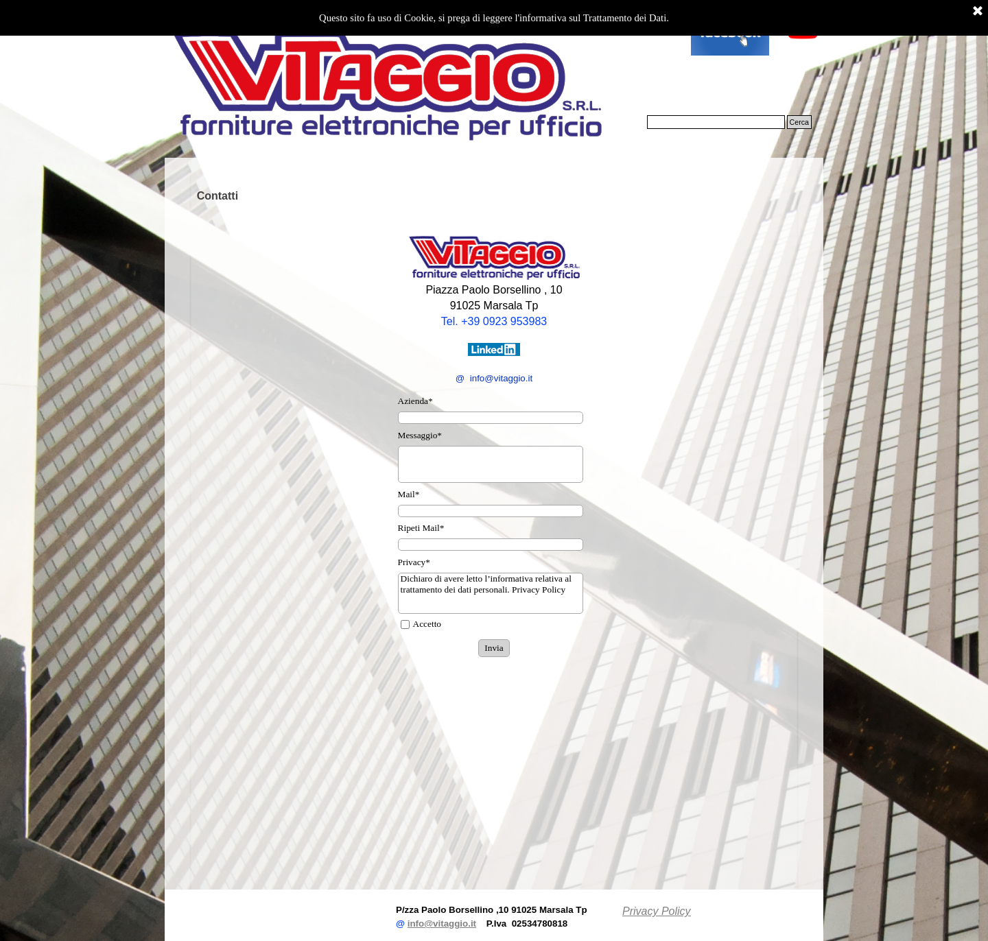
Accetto (427, 624)
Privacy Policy (656, 911)
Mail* (409, 494)
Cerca (799, 122)
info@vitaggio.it (442, 923)
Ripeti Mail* (421, 528)
